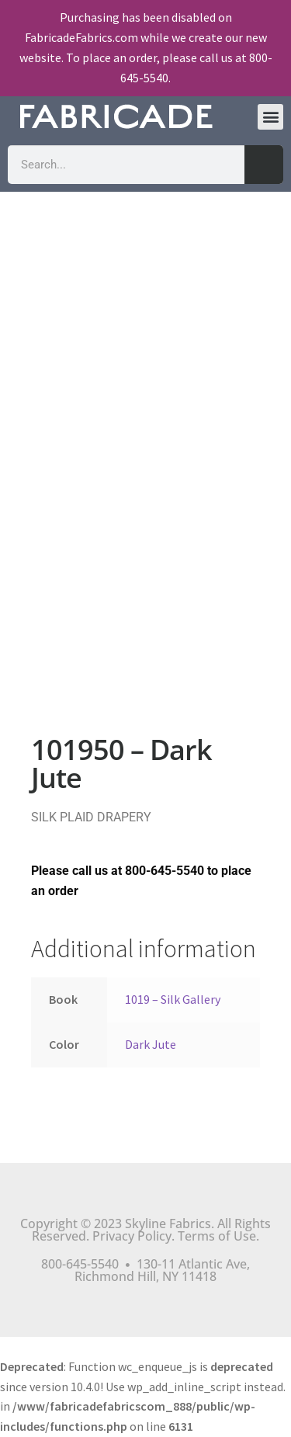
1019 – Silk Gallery (172, 999)
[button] (270, 117)
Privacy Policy (131, 1235)
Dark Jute (150, 1044)
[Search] (263, 164)
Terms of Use (217, 1235)
